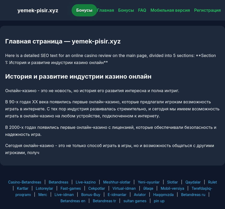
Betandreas (58, 182)
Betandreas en (72, 201)
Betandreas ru (193, 194)
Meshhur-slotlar (116, 182)
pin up (159, 201)
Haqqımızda (163, 194)
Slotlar (172, 182)
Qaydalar (193, 182)
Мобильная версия (170, 10)
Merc (42, 194)
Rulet (212, 182)
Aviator (140, 194)
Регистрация (207, 10)
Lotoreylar (44, 188)
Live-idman (64, 194)
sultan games (134, 201)
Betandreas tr (104, 201)
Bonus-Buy (90, 194)
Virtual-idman (124, 188)
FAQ (142, 10)
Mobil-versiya (172, 188)
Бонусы (84, 10)
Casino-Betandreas (24, 182)
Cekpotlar (96, 188)
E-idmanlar (117, 194)
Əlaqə (148, 188)
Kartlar (22, 188)
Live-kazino (86, 182)
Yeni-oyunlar (149, 182)
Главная (105, 10)
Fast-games (71, 188)
